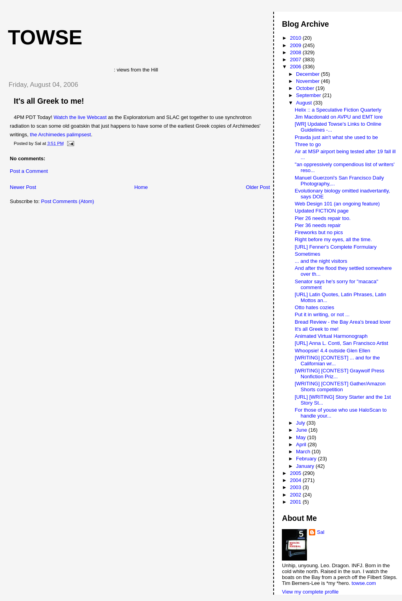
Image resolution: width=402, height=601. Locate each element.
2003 (296, 487)
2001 (296, 502)
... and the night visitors (321, 261)
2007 (296, 59)
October (306, 88)
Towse (45, 37)
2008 (296, 52)
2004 (296, 480)
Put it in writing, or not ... (322, 314)
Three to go (308, 144)
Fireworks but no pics (319, 232)
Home (141, 187)
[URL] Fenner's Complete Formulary (335, 247)
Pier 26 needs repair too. (323, 218)
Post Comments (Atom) (67, 201)
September (309, 95)
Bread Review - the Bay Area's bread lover (343, 322)
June (302, 430)
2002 (296, 495)
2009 (296, 45)
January (306, 466)
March (304, 451)
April (302, 444)
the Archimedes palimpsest (60, 134)
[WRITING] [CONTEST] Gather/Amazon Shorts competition (340, 386)
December (308, 74)
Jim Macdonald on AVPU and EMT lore (339, 117)
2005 (296, 473)
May (301, 437)
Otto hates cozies (314, 307)
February (307, 459)
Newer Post (23, 187)
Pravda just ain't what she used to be (336, 137)
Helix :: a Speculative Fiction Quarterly (338, 110)
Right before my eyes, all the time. (333, 239)
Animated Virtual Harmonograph (331, 336)
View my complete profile (310, 592)
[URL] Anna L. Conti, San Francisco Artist (341, 343)
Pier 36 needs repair (318, 225)
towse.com (364, 583)
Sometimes (307, 254)
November (308, 81)
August (304, 103)
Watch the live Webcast (79, 117)
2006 (296, 67)
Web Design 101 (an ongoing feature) (337, 204)
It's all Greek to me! (49, 101)
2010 (296, 38)
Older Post (258, 187)
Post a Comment (29, 171)
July (301, 423)
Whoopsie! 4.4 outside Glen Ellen (332, 351)
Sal (320, 532)
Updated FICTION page (322, 211)
